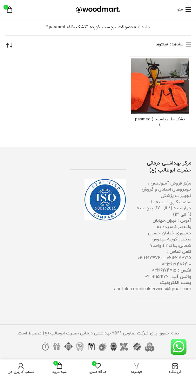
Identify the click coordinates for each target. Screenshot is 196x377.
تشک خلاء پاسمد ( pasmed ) (160, 122)
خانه (145, 27)
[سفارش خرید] (9, 45)
